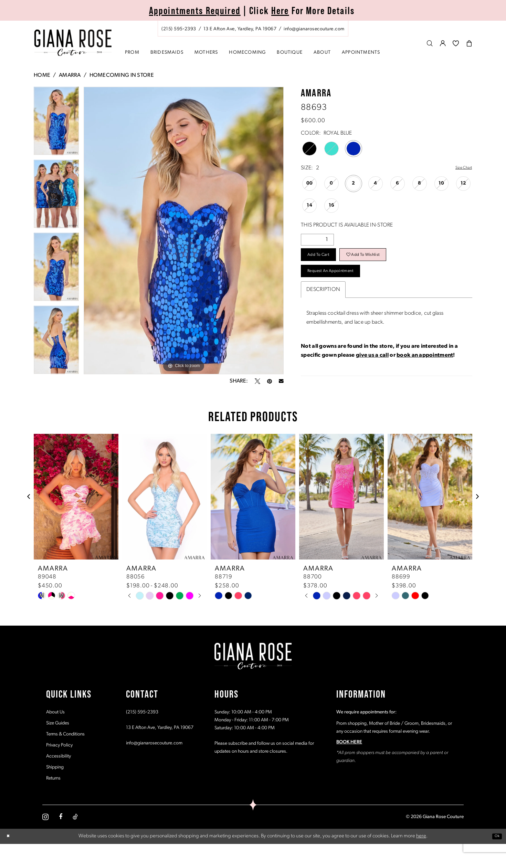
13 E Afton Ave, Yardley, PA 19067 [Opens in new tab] (159, 740)
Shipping (55, 780)
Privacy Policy (59, 758)
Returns (53, 791)
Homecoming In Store (121, 75)
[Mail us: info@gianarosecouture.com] (314, 29)
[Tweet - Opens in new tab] (257, 381)
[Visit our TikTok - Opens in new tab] (75, 830)
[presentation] (76, 509)
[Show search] (429, 43)
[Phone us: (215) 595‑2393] (179, 29)
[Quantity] (317, 240)
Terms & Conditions (65, 747)
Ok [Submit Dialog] (495, 848)
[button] (443, 43)
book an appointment (425, 369)
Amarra (70, 75)
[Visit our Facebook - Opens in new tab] (60, 830)
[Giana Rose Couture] (73, 43)
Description (323, 303)
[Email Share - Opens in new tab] (281, 381)
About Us (55, 725)
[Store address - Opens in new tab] (240, 29)
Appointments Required (195, 10)
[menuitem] (253, 28)
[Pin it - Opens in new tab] (269, 381)
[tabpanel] (56, 123)
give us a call (372, 369)
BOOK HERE (349, 754)
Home (42, 75)
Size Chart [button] (460, 168)
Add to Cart (325, 260)
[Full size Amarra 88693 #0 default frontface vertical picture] (183, 230)
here (421, 848)
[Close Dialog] (10, 849)
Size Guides (57, 736)
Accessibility (58, 769)
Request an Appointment (343, 282)
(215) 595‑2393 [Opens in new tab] (142, 725)
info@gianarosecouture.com (154, 756)
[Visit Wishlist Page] (456, 43)
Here (280, 10)
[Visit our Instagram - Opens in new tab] (45, 829)
